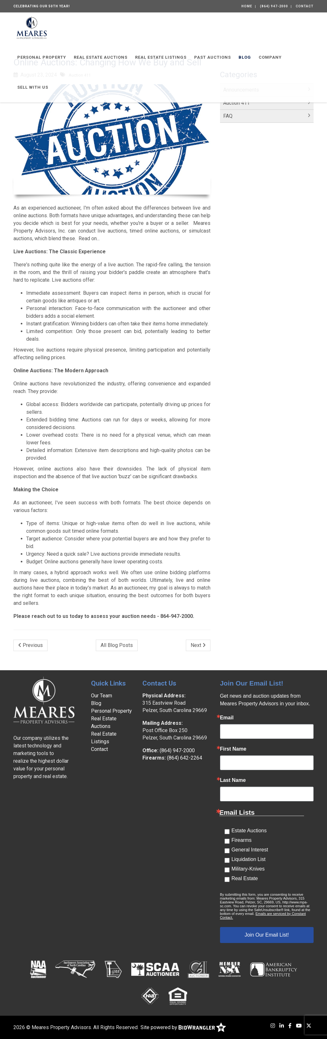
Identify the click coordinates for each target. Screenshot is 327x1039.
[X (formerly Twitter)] (308, 1026)
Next (198, 645)
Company (270, 57)
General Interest (250, 849)
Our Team (101, 696)
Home (246, 6)
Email (227, 717)
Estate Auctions (249, 830)
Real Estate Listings (160, 57)
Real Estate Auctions (100, 57)
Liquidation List (249, 859)
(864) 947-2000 (274, 6)
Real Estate (245, 878)
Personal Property (41, 57)
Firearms (242, 840)
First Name (233, 749)
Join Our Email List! (267, 935)
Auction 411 (236, 103)
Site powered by (183, 1027)
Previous (30, 645)
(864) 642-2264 (184, 758)
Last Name (233, 780)
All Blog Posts (117, 645)
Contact (305, 6)
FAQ (227, 116)
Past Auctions (212, 57)
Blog (245, 57)
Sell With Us (32, 87)
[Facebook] (290, 1026)
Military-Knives (248, 869)
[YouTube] (299, 1026)
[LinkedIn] (281, 1026)
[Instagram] (272, 1026)
